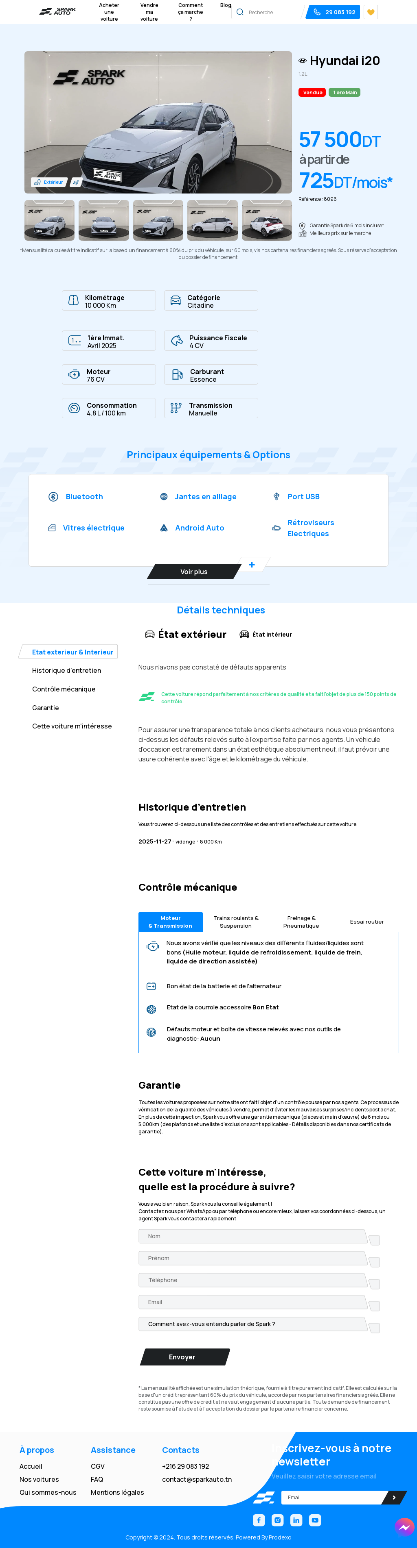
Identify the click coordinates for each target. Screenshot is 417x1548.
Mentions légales (117, 1492)
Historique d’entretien (66, 670)
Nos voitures (39, 1479)
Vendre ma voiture (149, 12)
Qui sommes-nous (48, 1492)
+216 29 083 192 (185, 1466)
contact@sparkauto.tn (197, 1479)
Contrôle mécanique (64, 689)
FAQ (97, 1479)
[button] (49, 182)
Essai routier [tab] (367, 922)
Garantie (45, 707)
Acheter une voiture (109, 12)
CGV (98, 1466)
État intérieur (265, 634)
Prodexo (280, 1537)
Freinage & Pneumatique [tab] (301, 922)
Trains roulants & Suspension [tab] (236, 922)
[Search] (288, 12)
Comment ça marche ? (190, 12)
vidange (181, 841)
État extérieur (185, 634)
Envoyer (182, 1356)
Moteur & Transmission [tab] (170, 922)
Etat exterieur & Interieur (73, 652)
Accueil (31, 1466)
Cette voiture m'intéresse (72, 726)
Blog (225, 5)
